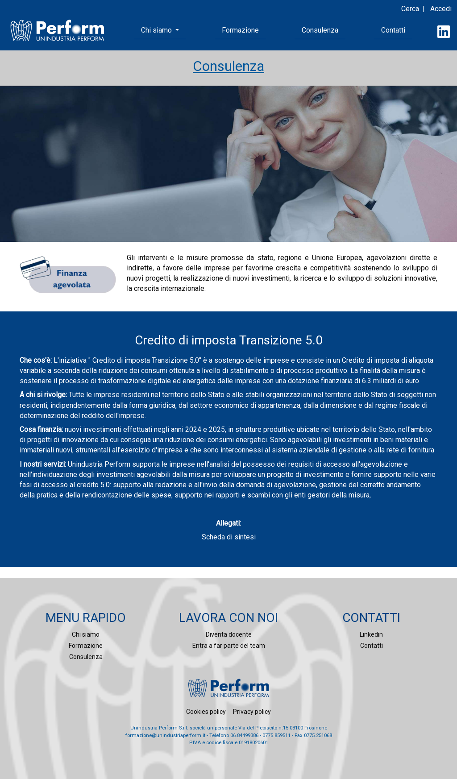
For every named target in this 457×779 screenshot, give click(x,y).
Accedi (441, 8)
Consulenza (320, 30)
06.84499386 (244, 735)
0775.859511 (276, 735)
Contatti (393, 30)
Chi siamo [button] (157, 30)
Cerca (410, 8)
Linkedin (371, 634)
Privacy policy (252, 711)
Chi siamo (86, 634)
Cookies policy (206, 711)
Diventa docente (229, 634)
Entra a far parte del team (228, 645)
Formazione (240, 30)
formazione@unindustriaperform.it (165, 735)
